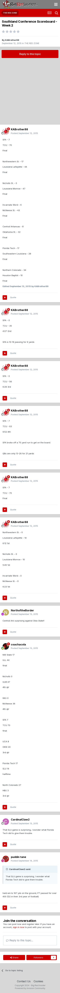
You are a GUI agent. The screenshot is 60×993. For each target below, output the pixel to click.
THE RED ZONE (31, 43)
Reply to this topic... (19, 940)
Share (14, 957)
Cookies (38, 981)
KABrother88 (12, 40)
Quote (13, 297)
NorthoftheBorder (22, 610)
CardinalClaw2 (20, 819)
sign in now (18, 927)
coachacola (18, 644)
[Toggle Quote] (7, 869)
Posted (24, 133)
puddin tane (18, 857)
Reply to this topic (30, 54)
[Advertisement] (30, 91)
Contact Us (24, 981)
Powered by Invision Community (30, 988)
